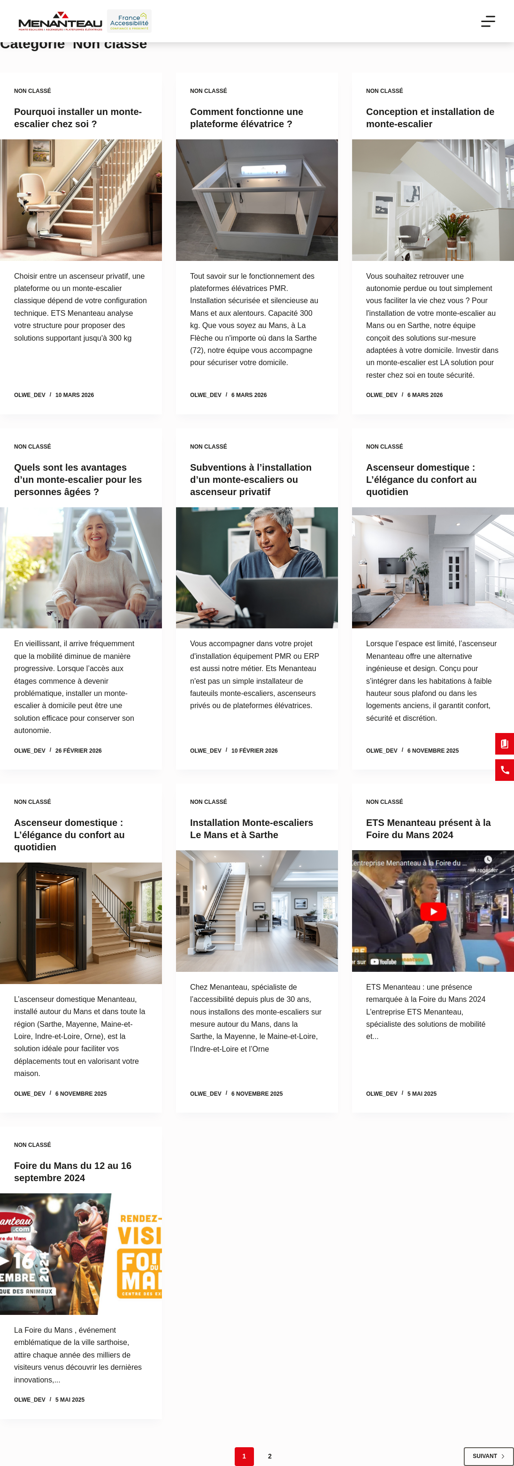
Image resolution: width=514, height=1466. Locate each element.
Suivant (489, 1456)
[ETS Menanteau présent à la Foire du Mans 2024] (433, 911)
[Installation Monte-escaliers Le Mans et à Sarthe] (257, 911)
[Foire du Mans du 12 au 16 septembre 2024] (81, 1254)
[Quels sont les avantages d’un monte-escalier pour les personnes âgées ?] (81, 568)
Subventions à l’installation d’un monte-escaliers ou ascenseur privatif (251, 479)
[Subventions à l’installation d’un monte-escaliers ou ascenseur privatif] (257, 568)
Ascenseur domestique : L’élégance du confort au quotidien (421, 479)
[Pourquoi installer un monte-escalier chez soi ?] (81, 200)
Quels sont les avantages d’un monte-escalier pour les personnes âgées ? (78, 479)
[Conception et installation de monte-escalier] (433, 200)
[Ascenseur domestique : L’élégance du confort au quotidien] (433, 568)
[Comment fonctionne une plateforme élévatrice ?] (257, 200)
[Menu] (488, 21)
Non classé (32, 91)
